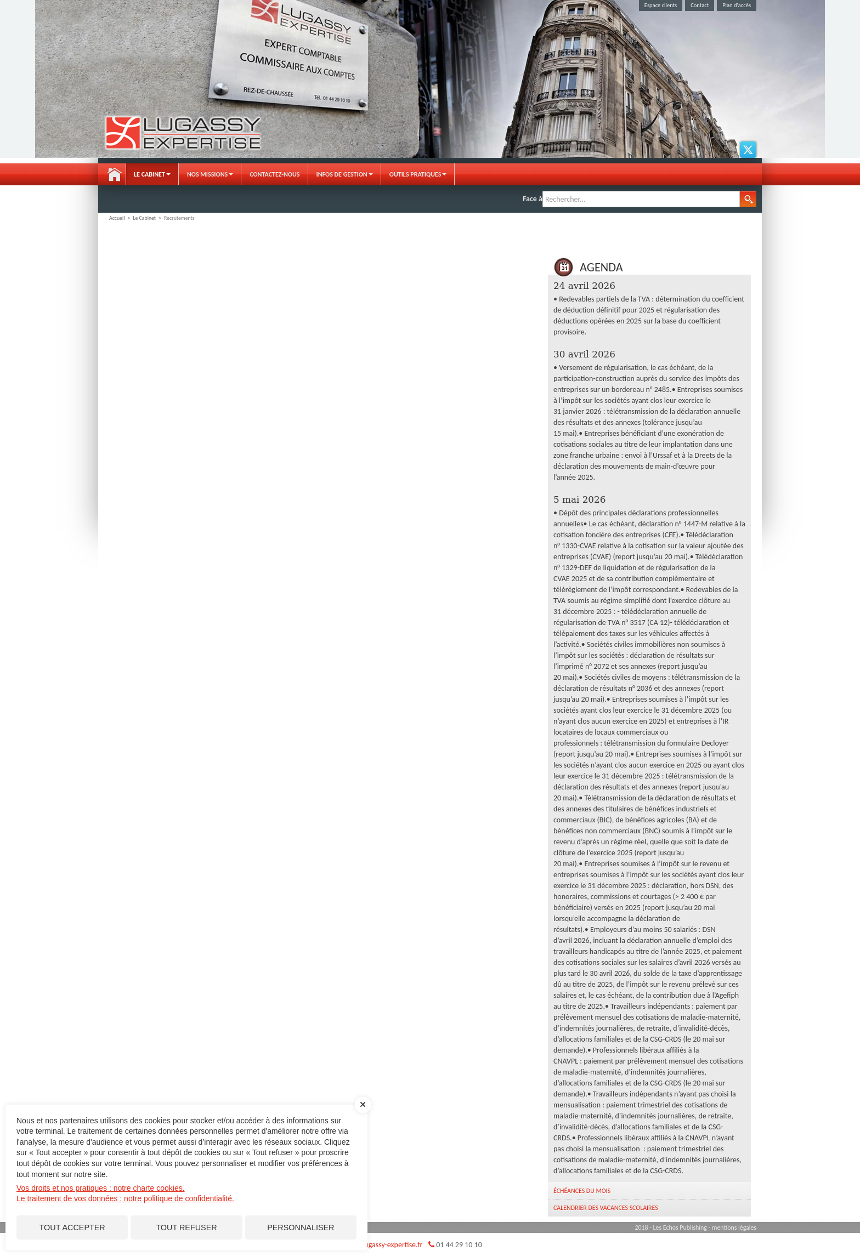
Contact (700, 5)
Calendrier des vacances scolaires (605, 1208)
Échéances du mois (581, 1191)
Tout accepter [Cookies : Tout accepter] (72, 1227)
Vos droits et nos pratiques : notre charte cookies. (100, 1188)
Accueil (115, 174)
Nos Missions (210, 174)
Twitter (748, 149)
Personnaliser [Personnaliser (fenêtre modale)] (300, 1227)
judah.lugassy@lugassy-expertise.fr (368, 1244)
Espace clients (660, 5)
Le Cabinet (152, 174)
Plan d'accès (736, 5)
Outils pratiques (418, 174)
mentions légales (734, 1227)
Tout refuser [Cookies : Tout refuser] (186, 1227)
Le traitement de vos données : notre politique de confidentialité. (125, 1198)
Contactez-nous (274, 174)
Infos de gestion (344, 174)
